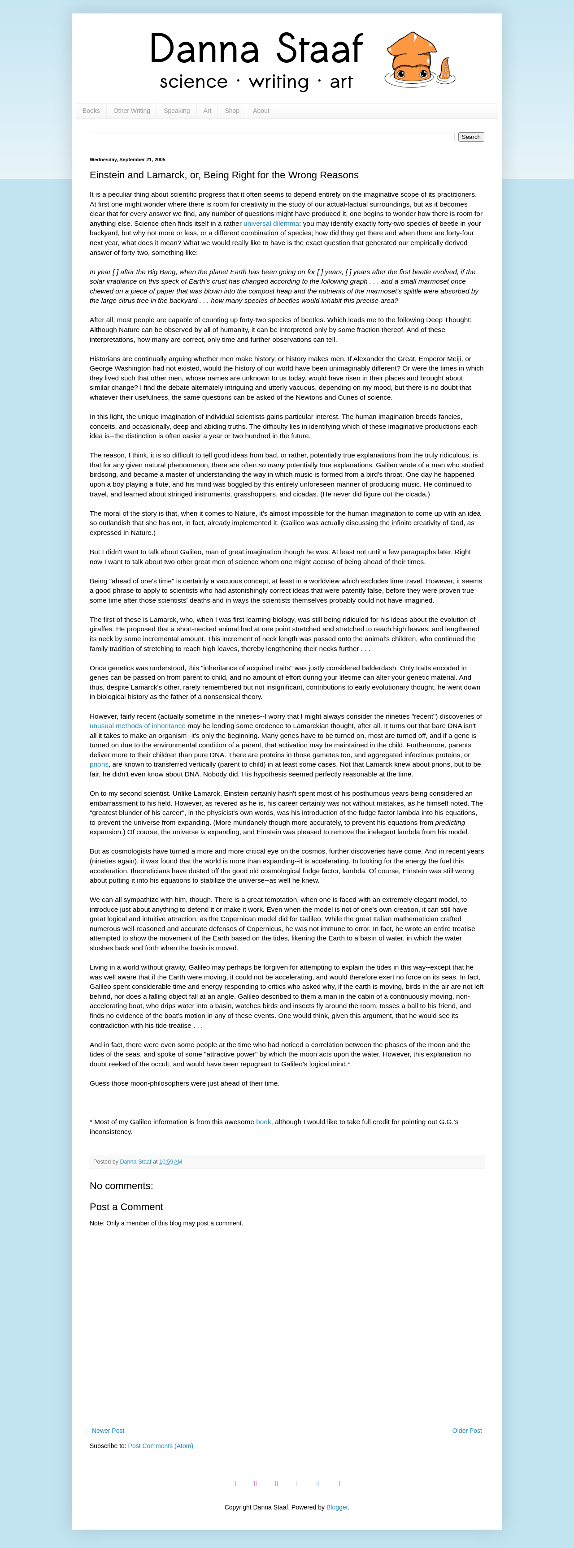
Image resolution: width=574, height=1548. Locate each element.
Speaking (177, 110)
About (261, 110)
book (263, 1121)
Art (208, 110)
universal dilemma (271, 223)
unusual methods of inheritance (138, 725)
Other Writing (131, 110)
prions (99, 764)
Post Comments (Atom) (160, 1445)
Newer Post (108, 1430)
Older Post (467, 1430)
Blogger (337, 1507)
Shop (232, 110)
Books (91, 110)
